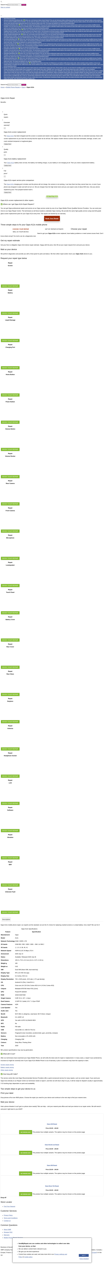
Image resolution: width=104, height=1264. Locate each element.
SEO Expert (93, 1252)
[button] (1, 2)
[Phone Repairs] (8, 12)
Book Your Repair (52, 196)
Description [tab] (6, 919)
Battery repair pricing (7, 1067)
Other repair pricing (7, 1070)
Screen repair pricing (7, 1064)
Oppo (23, 87)
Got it (83, 1255)
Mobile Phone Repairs (13, 87)
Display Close (7, 144)
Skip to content (5, 7)
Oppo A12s (10, 136)
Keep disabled (84, 1259)
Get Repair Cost (26, 1132)
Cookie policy (28, 1257)
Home (2, 87)
